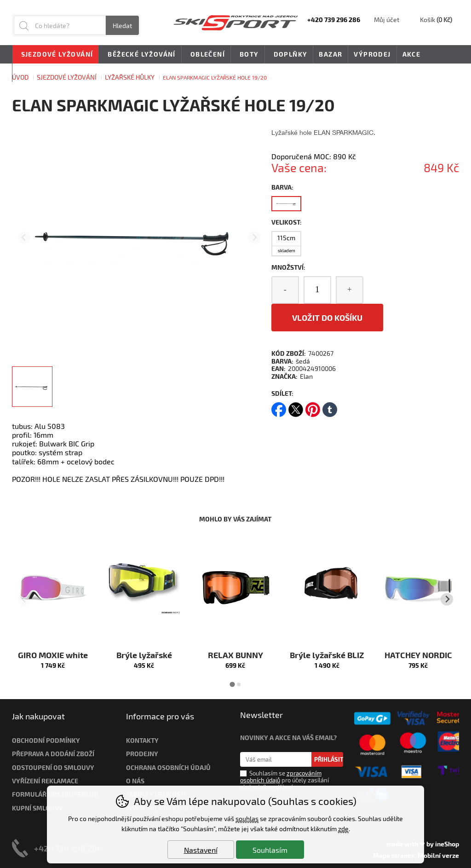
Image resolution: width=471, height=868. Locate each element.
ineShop (447, 844)
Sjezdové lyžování (55, 55)
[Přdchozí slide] (24, 237)
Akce (411, 54)
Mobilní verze (438, 855)
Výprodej (372, 54)
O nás (135, 781)
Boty (247, 55)
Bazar (330, 54)
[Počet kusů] (317, 290)
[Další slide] (254, 237)
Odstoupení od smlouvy (53, 767)
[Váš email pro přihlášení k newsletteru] (275, 759)
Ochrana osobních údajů (168, 767)
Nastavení (201, 849)
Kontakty (142, 740)
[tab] (232, 684)
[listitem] (32, 386)
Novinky (34, 72)
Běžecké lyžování (139, 55)
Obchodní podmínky (46, 740)
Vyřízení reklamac (43, 781)
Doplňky (289, 55)
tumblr (329, 406)
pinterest (312, 406)
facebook (278, 406)
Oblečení (206, 55)
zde (343, 829)
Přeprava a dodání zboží (53, 754)
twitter (295, 406)
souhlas (247, 818)
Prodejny (142, 754)
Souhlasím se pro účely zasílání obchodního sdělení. (284, 780)
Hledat (122, 25)
